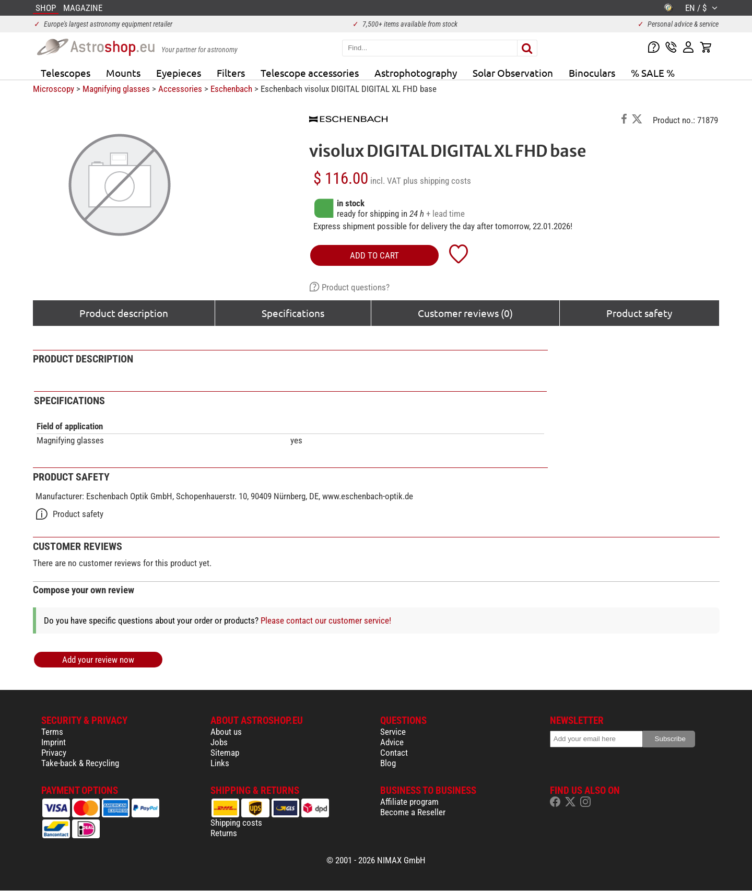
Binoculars (592, 72)
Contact (394, 752)
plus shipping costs (437, 180)
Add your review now (98, 659)
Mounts (123, 72)
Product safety (639, 313)
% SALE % (653, 72)
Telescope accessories (310, 72)
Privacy (53, 752)
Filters (231, 72)
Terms (52, 731)
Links (219, 763)
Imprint (53, 742)
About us (226, 731)
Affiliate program (409, 801)
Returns (223, 833)
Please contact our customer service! (326, 620)
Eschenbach (231, 89)
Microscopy (53, 89)
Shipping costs (236, 822)
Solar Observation (513, 72)
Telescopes (65, 72)
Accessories (180, 89)
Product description (123, 313)
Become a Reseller (412, 812)
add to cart (374, 255)
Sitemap (224, 752)
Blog (388, 763)
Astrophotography (415, 72)
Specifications (293, 313)
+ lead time (445, 213)
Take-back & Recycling (80, 763)
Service (393, 731)
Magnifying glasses (116, 89)
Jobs (219, 742)
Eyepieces (178, 72)
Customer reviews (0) (465, 313)
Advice (392, 742)
